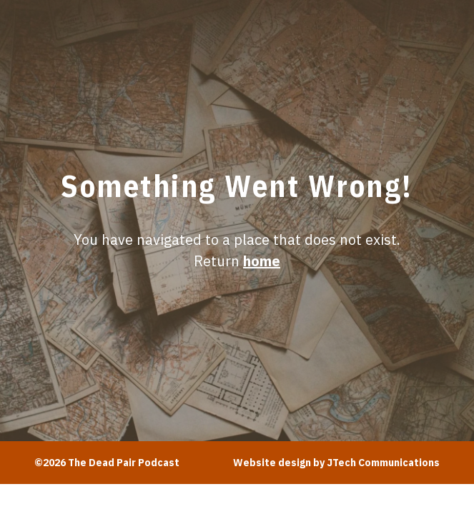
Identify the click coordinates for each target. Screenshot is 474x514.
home (261, 261)
